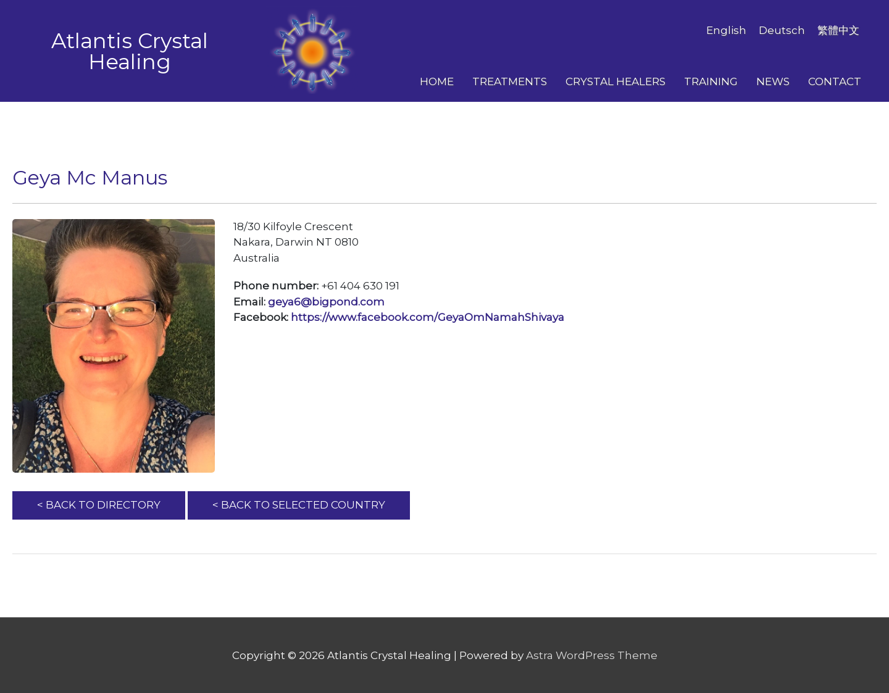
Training (711, 81)
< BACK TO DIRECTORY (99, 505)
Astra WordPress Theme (591, 655)
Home (437, 81)
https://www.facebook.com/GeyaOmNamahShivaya (427, 317)
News (773, 81)
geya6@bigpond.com (326, 302)
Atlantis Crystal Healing (129, 51)
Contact (834, 81)
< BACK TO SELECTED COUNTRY (298, 505)
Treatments (509, 81)
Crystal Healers (616, 81)
